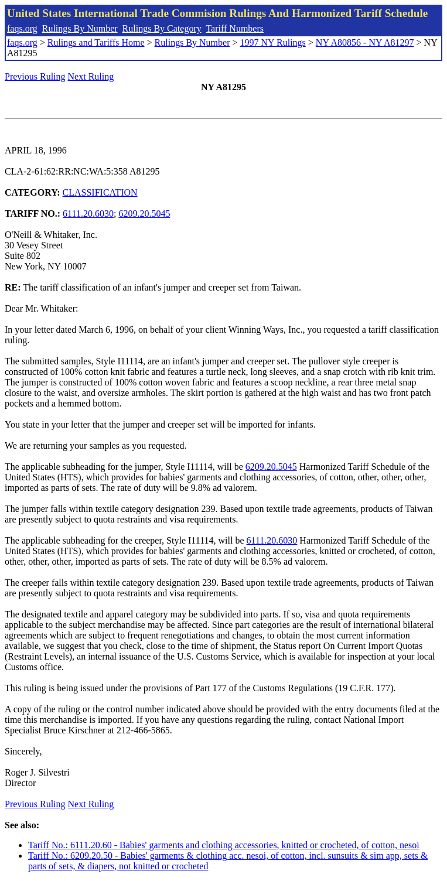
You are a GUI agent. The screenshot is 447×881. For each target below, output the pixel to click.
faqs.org (22, 28)
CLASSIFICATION (100, 192)
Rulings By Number (80, 28)
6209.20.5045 (144, 213)
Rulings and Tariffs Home (96, 42)
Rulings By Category (162, 28)
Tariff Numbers (235, 28)
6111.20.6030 (88, 213)
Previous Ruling (35, 76)
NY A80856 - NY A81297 (365, 42)
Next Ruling (91, 76)
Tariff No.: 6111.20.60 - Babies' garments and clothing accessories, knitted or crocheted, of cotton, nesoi (223, 845)
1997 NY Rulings (273, 42)
